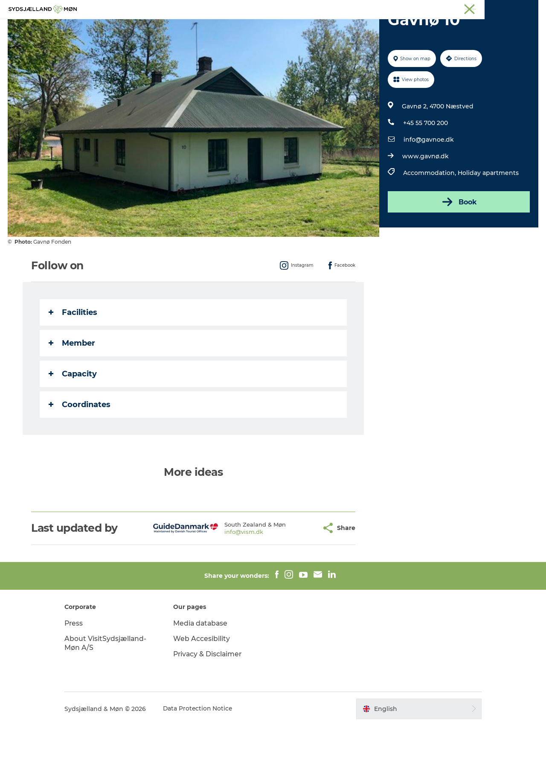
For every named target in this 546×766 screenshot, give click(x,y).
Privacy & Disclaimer (212, 694)
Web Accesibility (205, 679)
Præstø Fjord (501, 8)
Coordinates (80, 445)
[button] (299, 569)
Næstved (439, 8)
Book (458, 242)
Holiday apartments (487, 213)
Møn (414, 8)
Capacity (73, 414)
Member (72, 383)
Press (81, 664)
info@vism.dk (227, 572)
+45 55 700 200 (425, 163)
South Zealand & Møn (373, 8)
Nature (220, 27)
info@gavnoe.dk (428, 180)
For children (263, 27)
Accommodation (323, 27)
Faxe (531, 8)
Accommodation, (430, 213)
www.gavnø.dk (425, 197)
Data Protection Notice (205, 749)
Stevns (467, 8)
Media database (204, 664)
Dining (375, 27)
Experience (178, 27)
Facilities (73, 353)
